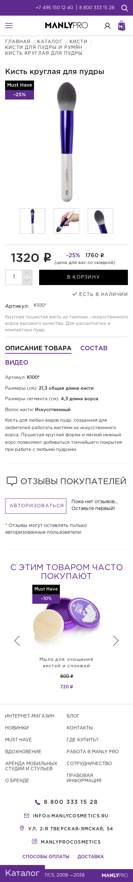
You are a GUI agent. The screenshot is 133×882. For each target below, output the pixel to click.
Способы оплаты (45, 857)
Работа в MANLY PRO (93, 752)
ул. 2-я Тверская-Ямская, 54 (70, 829)
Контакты (80, 728)
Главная (17, 42)
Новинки (17, 728)
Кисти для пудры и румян (44, 48)
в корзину (83, 277)
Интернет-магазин (29, 716)
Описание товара (38, 348)
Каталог (49, 42)
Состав (93, 348)
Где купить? (82, 740)
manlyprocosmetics (71, 842)
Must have (18, 740)
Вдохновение (23, 752)
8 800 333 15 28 (96, 8)
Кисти (78, 42)
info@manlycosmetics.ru (71, 816)
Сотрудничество (89, 764)
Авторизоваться (37, 506)
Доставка (91, 857)
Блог (73, 716)
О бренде (17, 781)
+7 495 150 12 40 (54, 8)
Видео (16, 363)
